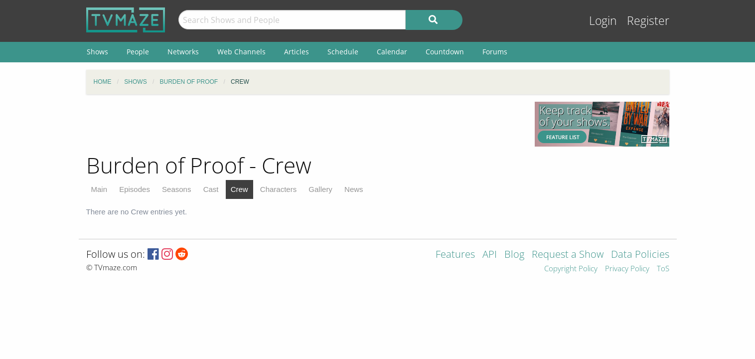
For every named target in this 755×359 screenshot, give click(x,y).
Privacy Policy (627, 269)
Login (603, 20)
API (489, 255)
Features (455, 255)
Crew (239, 189)
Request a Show (568, 255)
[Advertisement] (303, 124)
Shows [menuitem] (97, 51)
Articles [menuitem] (296, 51)
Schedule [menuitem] (342, 51)
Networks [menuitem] (183, 51)
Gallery (320, 189)
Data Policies (640, 255)
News (353, 189)
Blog (514, 255)
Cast (211, 189)
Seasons (176, 189)
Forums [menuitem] (494, 51)
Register (648, 20)
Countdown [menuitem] (445, 51)
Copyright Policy (571, 269)
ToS (663, 269)
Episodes (134, 189)
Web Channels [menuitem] (241, 51)
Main (99, 189)
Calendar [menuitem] (392, 51)
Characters (278, 189)
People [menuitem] (138, 51)
